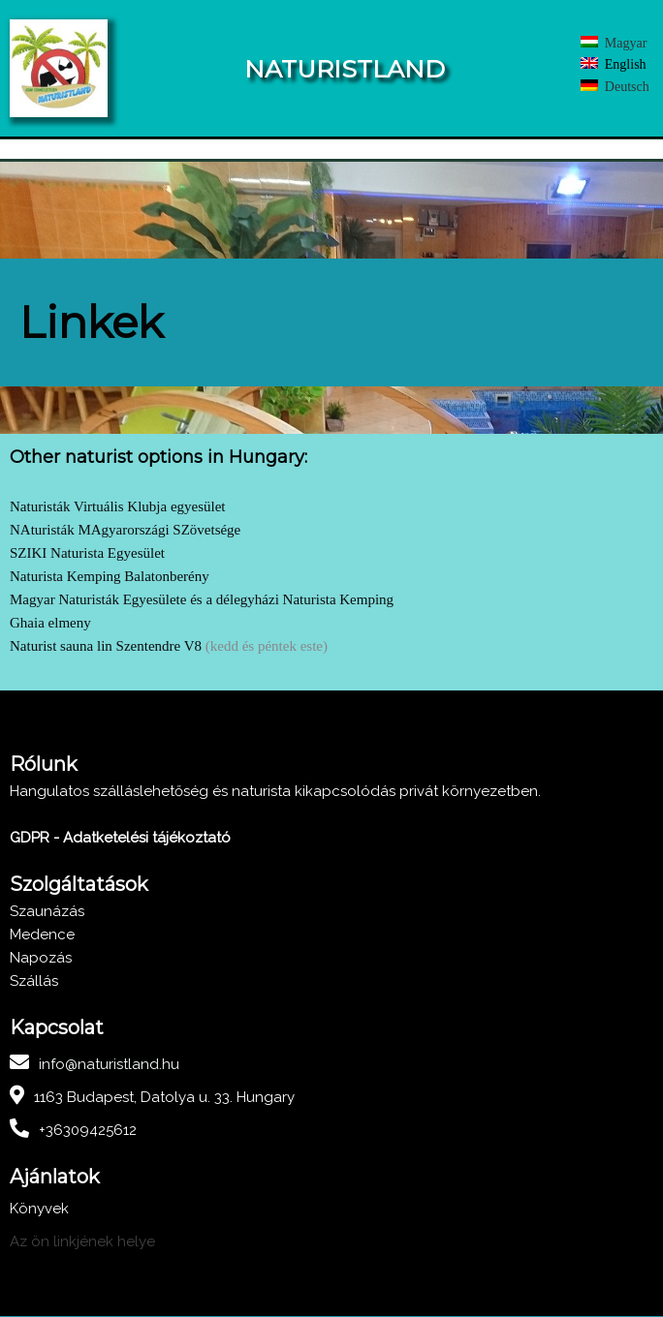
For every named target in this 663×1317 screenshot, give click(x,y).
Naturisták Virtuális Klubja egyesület (118, 507)
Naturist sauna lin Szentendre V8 (106, 647)
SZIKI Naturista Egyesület (87, 554)
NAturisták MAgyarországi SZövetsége (125, 530)
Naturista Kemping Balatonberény (109, 577)
